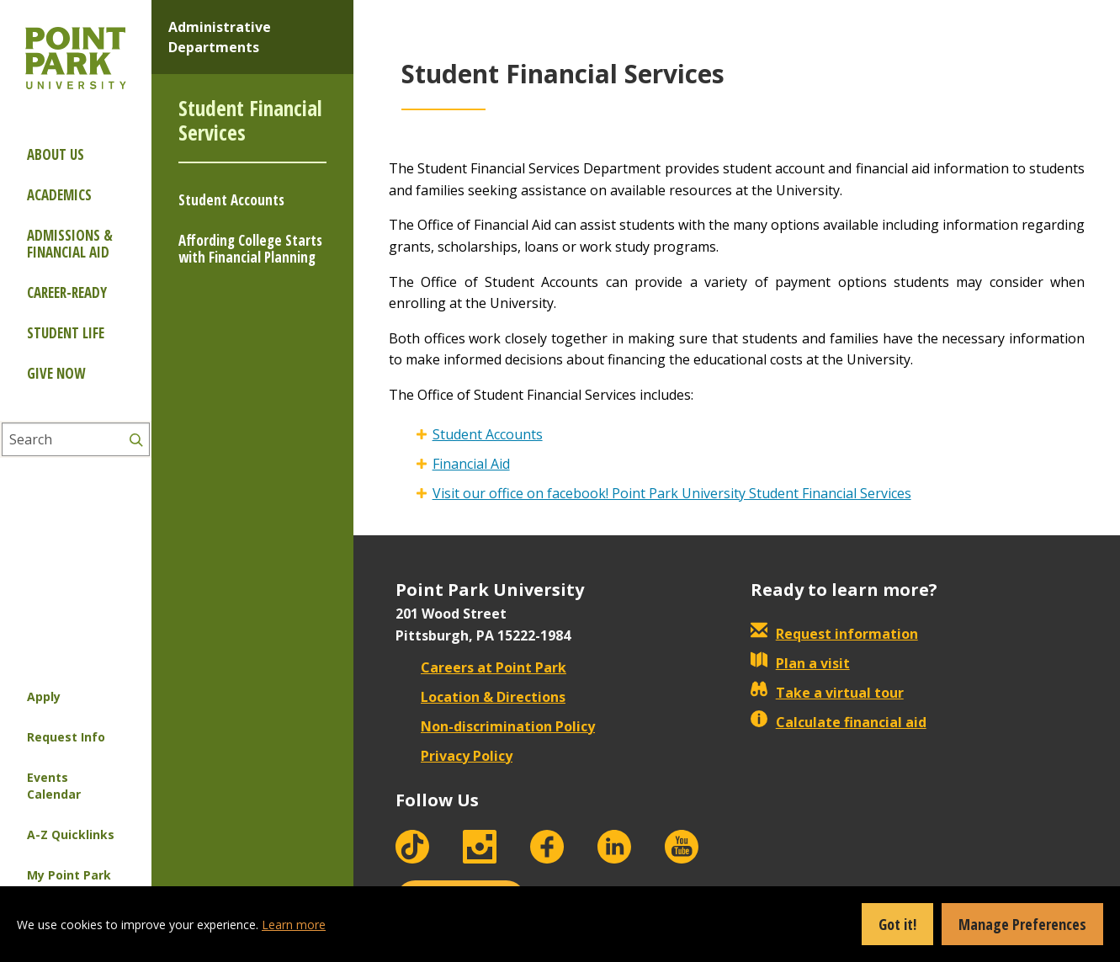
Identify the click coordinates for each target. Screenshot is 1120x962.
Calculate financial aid (838, 722)
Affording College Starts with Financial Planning (250, 249)
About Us (55, 154)
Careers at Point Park (480, 667)
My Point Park (69, 875)
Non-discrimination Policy (495, 726)
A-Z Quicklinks (70, 834)
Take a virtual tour (827, 692)
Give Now (56, 373)
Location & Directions (480, 697)
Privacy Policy (453, 756)
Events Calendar (54, 785)
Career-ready (67, 292)
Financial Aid (471, 463)
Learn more (294, 925)
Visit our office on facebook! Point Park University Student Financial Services (672, 493)
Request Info (66, 737)
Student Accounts (231, 200)
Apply (44, 696)
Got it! (897, 924)
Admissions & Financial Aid (70, 244)
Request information (834, 634)
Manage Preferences (1022, 924)
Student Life (65, 333)
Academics (59, 195)
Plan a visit (800, 663)
